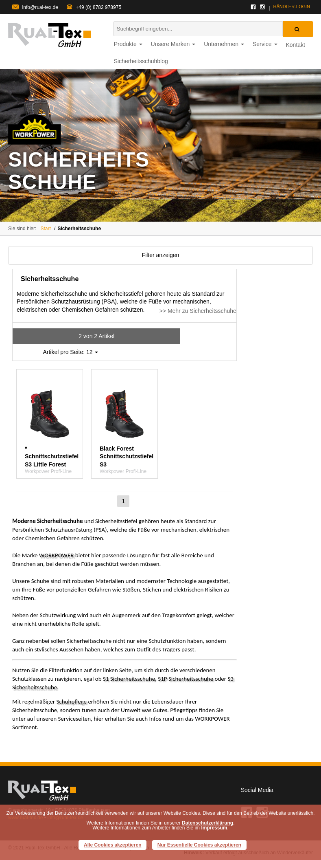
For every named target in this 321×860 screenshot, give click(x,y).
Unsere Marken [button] (173, 44)
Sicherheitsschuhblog (141, 61)
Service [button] (265, 44)
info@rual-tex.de (35, 7)
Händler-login (291, 6)
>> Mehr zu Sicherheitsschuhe (197, 311)
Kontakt (295, 45)
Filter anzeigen (160, 255)
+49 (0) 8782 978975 (94, 7)
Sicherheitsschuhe (79, 228)
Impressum (214, 828)
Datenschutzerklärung (207, 823)
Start (45, 228)
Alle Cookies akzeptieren (112, 845)
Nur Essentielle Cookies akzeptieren (199, 845)
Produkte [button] (128, 44)
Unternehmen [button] (224, 44)
